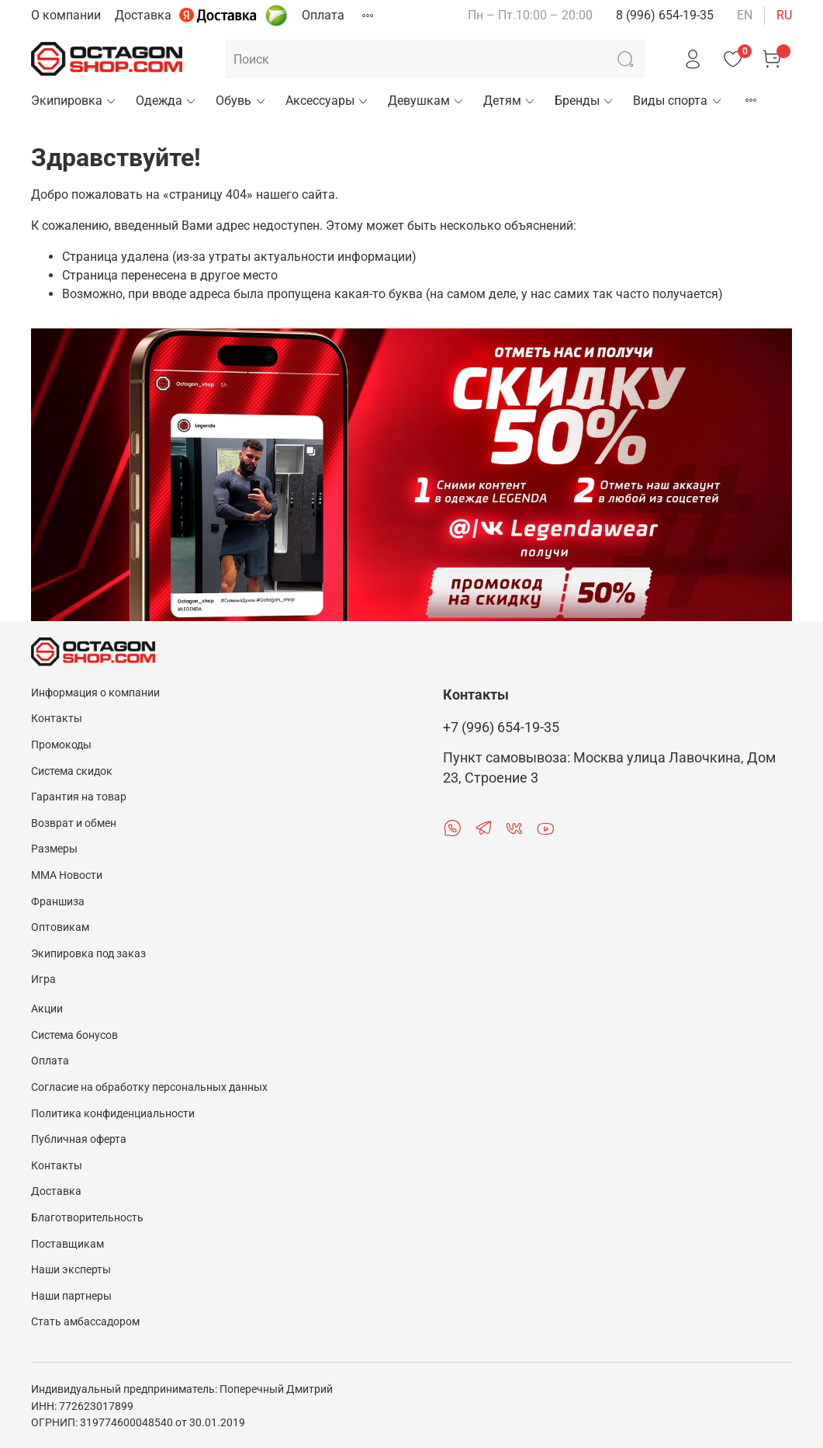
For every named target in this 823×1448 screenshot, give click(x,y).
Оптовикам (60, 927)
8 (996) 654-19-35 (665, 15)
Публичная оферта (78, 1139)
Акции (47, 1009)
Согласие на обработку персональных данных (149, 1087)
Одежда (166, 100)
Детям (509, 100)
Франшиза (58, 901)
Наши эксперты (71, 1269)
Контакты (56, 718)
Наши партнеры (71, 1296)
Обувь (241, 100)
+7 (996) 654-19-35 (501, 727)
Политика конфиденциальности (113, 1113)
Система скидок (71, 771)
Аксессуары (327, 100)
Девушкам (426, 100)
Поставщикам (67, 1244)
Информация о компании (95, 693)
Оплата (323, 15)
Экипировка (74, 100)
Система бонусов (74, 1035)
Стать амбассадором (85, 1321)
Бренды (584, 100)
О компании (66, 15)
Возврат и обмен (73, 823)
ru (784, 15)
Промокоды (61, 745)
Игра (43, 979)
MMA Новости (66, 875)
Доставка (143, 15)
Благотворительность (87, 1217)
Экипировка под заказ (88, 953)
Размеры (54, 849)
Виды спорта (677, 100)
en (744, 15)
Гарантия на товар (78, 797)
